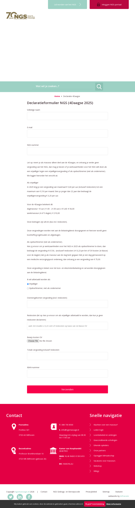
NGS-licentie (100, 17)
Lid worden (65, 4)
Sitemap (106, 491)
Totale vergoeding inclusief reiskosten (43, 350)
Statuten (119, 491)
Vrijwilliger (32, 284)
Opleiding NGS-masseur (64, 17)
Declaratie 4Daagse (71, 96)
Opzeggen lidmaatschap (104, 455)
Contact (44, 491)
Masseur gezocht (118, 17)
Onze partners (100, 450)
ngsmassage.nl (22, 491)
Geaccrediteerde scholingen (105, 440)
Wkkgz (96, 471)
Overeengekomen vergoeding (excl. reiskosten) (47, 298)
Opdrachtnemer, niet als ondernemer (44, 288)
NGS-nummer (33, 145)
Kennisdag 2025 (49, 29)
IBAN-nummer (33, 367)
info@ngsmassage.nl (70, 430)
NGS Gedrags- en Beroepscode (66, 491)
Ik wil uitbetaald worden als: (38, 279)
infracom (124, 496)
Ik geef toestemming (94, 504)
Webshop (98, 466)
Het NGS (46, 17)
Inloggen (111, 4)
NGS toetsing (85, 17)
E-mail (29, 127)
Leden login (98, 430)
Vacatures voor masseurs (104, 461)
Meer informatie (113, 504)
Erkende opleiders (101, 445)
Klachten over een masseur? (106, 424)
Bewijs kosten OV (34, 337)
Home (57, 96)
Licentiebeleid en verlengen (105, 435)
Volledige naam (33, 110)
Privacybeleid (91, 491)
